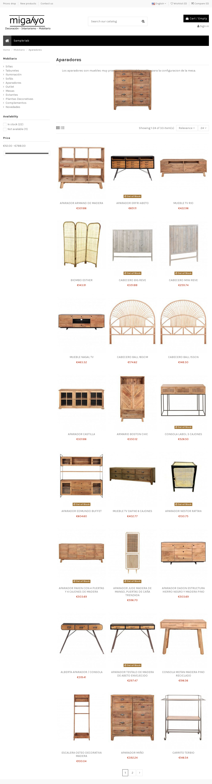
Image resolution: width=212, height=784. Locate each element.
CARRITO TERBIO (183, 752)
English (159, 3)
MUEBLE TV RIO (183, 203)
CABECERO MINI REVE (183, 280)
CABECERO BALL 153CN (183, 357)
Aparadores (13, 83)
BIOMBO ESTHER (82, 280)
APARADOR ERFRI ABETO (132, 203)
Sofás (9, 78)
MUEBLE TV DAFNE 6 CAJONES (132, 511)
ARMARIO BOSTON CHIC (132, 434)
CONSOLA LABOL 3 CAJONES (183, 434)
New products (28, 3)
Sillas (9, 66)
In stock (15, 124)
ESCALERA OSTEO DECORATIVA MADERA (81, 754)
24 (203, 128)
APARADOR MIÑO (132, 752)
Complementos (16, 103)
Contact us (47, 3)
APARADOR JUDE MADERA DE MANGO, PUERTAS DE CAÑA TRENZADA (132, 591)
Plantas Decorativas (19, 99)
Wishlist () (179, 3)
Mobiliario (10, 58)
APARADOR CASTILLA (81, 434)
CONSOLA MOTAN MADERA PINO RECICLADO (183, 673)
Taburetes (12, 70)
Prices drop (10, 3)
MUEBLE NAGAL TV (82, 357)
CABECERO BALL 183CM (132, 357)
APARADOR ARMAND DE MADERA (81, 203)
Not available (18, 129)
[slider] (4, 153)
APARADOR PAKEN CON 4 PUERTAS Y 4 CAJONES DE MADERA (81, 589)
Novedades (13, 107)
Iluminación (14, 74)
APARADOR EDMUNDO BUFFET (81, 511)
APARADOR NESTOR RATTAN (183, 511)
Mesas (10, 91)
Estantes (12, 95)
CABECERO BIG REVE (132, 280)
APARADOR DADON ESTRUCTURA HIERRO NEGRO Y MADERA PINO (183, 589)
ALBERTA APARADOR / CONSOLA (81, 672)
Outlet (10, 86)
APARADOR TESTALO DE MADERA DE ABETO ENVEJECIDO (132, 673)
